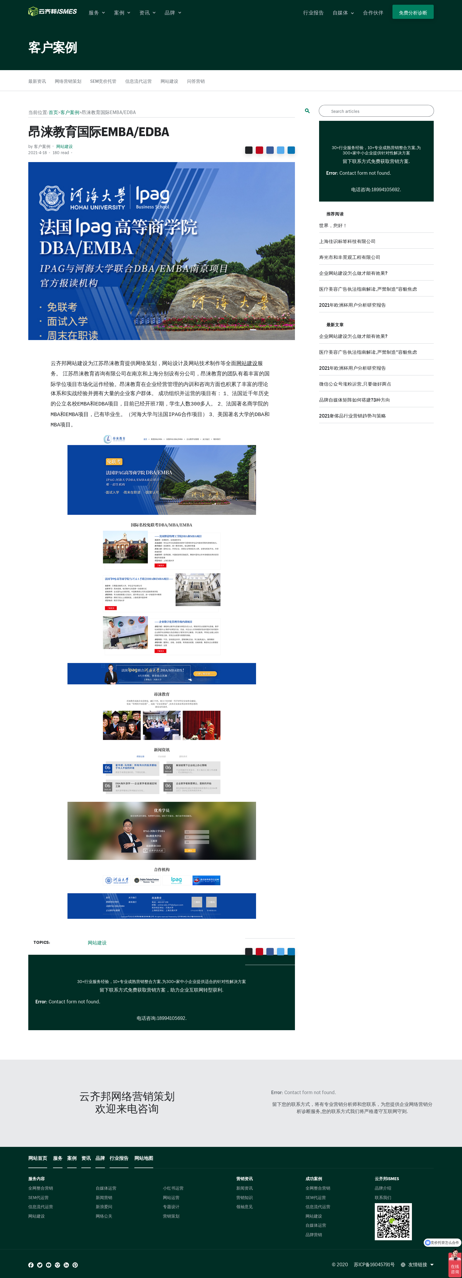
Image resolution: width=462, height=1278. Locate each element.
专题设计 (171, 1206)
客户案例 (69, 111)
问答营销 (196, 80)
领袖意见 (244, 1206)
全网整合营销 (40, 1187)
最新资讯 (37, 80)
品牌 (173, 12)
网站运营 (171, 1197)
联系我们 (383, 1197)
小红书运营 (173, 1187)
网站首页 (37, 1157)
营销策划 (171, 1215)
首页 (53, 111)
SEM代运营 (38, 1197)
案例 (122, 12)
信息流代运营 (138, 80)
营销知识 (244, 1197)
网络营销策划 (68, 80)
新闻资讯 (244, 1187)
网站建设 (169, 80)
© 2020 (340, 1263)
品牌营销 (314, 1234)
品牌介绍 (383, 1187)
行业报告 (313, 12)
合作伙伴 (373, 12)
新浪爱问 (104, 1206)
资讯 (147, 12)
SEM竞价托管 (103, 80)
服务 (97, 12)
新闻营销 (104, 1197)
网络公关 (104, 1215)
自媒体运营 (106, 1187)
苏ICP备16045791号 (374, 1263)
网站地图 (143, 1157)
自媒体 (343, 12)
